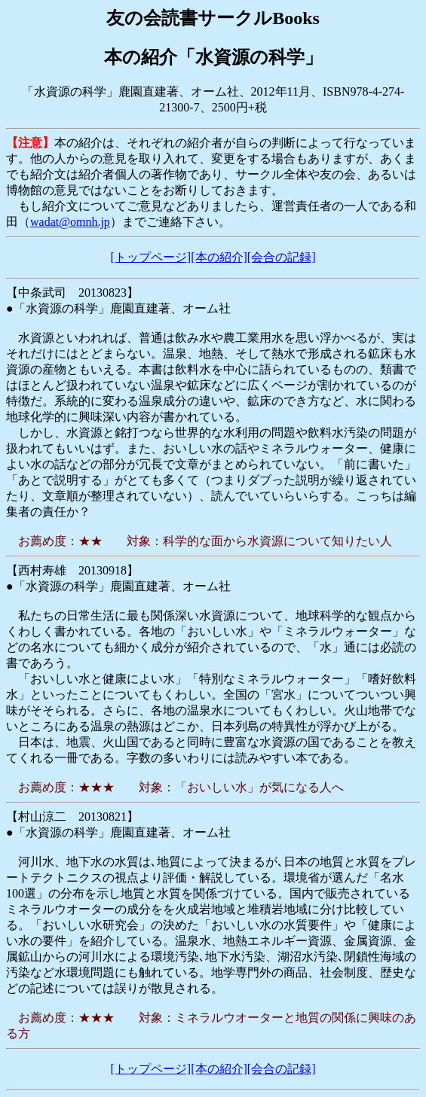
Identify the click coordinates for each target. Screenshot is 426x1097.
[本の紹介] (219, 257)
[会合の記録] (281, 257)
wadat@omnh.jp (70, 221)
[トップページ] (151, 257)
